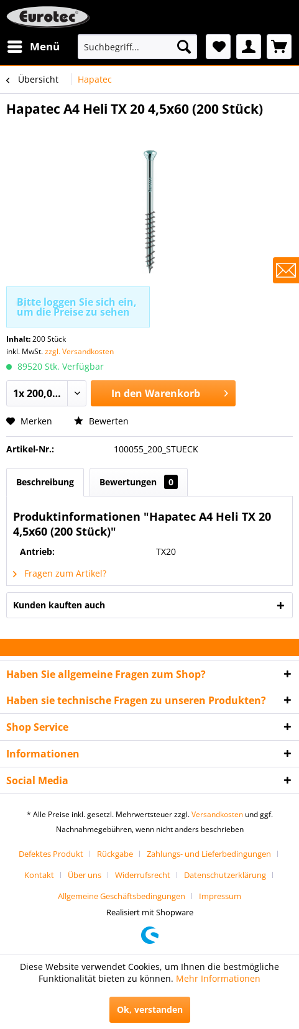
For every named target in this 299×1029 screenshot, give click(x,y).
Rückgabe (115, 853)
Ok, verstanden (150, 1009)
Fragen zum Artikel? (59, 573)
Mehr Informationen (218, 978)
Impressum (220, 896)
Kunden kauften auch (59, 605)
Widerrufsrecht (142, 874)
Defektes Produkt (51, 853)
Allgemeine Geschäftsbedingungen (121, 896)
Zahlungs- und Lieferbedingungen (209, 853)
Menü (33, 45)
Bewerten (101, 421)
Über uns (84, 874)
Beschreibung (45, 482)
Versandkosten (217, 814)
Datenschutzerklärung (225, 874)
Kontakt (39, 874)
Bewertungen (138, 482)
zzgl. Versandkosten (79, 351)
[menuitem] (33, 46)
